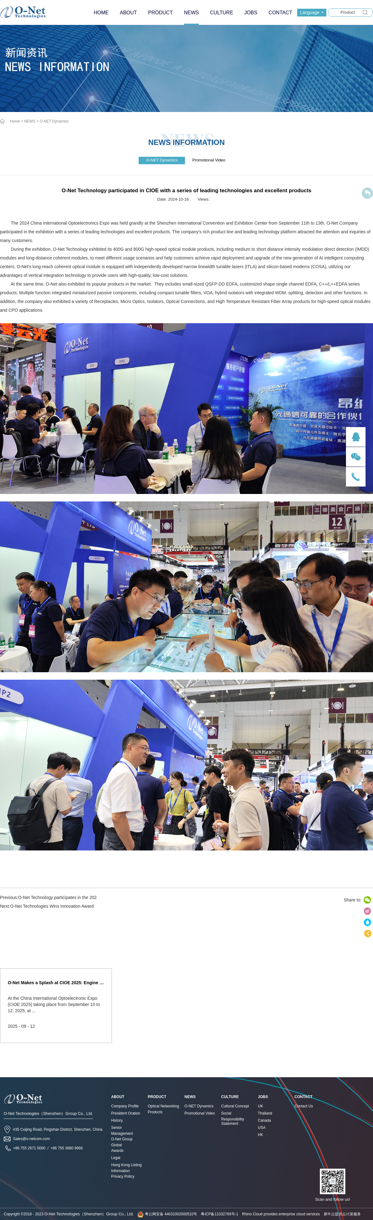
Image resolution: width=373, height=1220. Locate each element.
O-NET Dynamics (53, 121)
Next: (47, 906)
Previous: (48, 897)
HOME (101, 12)
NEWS (29, 121)
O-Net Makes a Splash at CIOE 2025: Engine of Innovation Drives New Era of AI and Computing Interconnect (56, 982)
